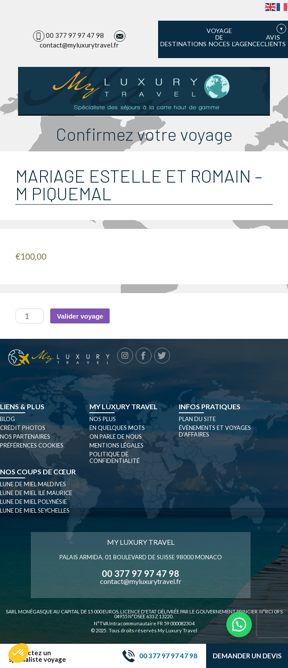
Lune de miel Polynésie (33, 501)
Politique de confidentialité (114, 457)
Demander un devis (247, 656)
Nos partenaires (25, 436)
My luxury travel (123, 406)
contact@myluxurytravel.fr (79, 45)
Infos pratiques (209, 406)
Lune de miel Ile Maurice (36, 492)
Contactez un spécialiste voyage (37, 656)
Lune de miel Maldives (33, 484)
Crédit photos (22, 427)
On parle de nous (115, 436)
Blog (7, 418)
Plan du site (197, 418)
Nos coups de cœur (38, 471)
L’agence (246, 44)
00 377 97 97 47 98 (75, 35)
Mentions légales (116, 445)
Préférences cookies (31, 445)
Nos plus (102, 418)
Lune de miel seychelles (35, 510)
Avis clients (273, 40)
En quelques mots (117, 427)
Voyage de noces (219, 37)
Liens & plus (22, 406)
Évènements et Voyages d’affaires (215, 431)
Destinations (183, 44)
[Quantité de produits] (29, 315)
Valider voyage (80, 316)
